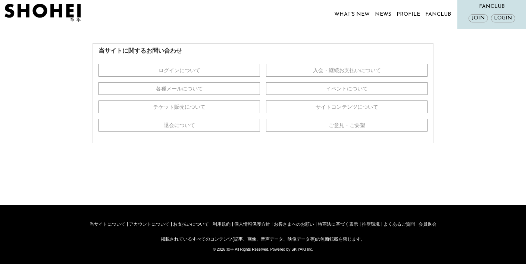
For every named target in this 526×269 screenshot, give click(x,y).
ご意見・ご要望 (347, 125)
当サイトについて (107, 224)
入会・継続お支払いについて (347, 70)
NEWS (383, 14)
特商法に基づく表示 (338, 224)
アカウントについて (149, 224)
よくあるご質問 (399, 224)
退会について (179, 125)
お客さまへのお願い (294, 224)
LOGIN (503, 18)
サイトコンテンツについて (347, 107)
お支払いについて (191, 224)
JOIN (478, 18)
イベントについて (347, 89)
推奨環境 (371, 224)
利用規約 (222, 224)
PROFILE (408, 14)
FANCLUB (438, 14)
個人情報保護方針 (252, 224)
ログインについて (179, 70)
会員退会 (427, 224)
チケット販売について (179, 107)
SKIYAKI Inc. (302, 249)
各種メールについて (179, 89)
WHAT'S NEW (352, 14)
